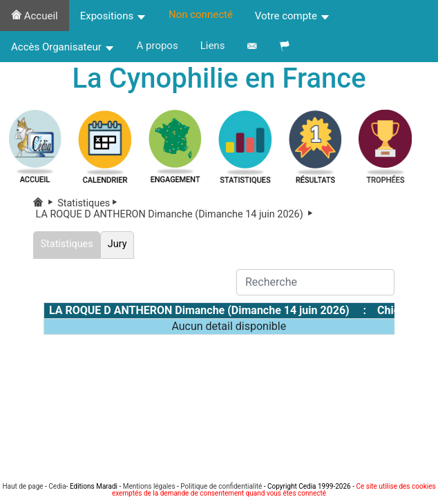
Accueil (34, 16)
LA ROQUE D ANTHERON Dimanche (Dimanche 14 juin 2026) (175, 214)
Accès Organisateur (63, 47)
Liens (212, 45)
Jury (117, 244)
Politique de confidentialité (221, 486)
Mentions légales (149, 486)
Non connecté (201, 14)
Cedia (57, 486)
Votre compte (292, 16)
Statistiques (89, 203)
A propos (157, 45)
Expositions (113, 16)
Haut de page (22, 486)
